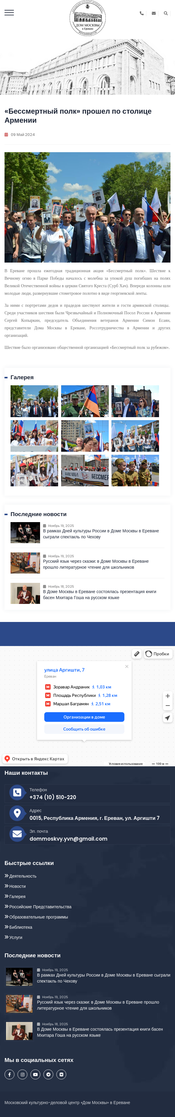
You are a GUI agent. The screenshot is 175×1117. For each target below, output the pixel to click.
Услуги (15, 937)
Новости (17, 886)
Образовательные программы (38, 917)
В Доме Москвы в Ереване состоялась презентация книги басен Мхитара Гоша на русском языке (99, 595)
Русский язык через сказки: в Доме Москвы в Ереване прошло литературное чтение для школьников (96, 564)
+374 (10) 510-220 (53, 797)
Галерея (17, 897)
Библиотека (20, 927)
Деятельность (22, 876)
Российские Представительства (40, 907)
